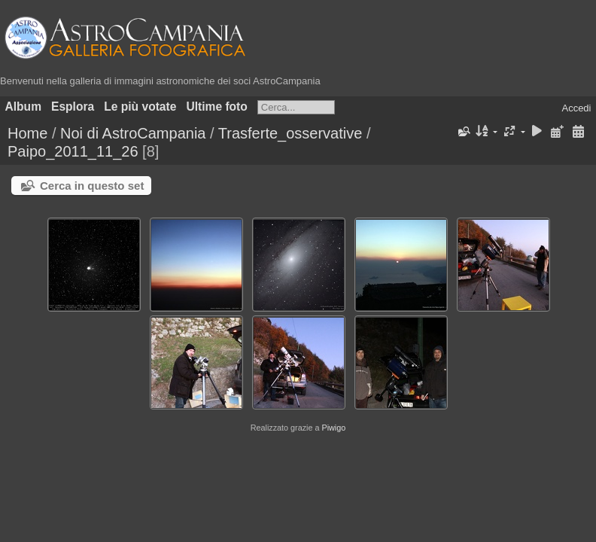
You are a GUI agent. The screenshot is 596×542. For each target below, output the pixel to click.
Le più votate (140, 106)
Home (27, 133)
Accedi (576, 108)
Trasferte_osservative (290, 133)
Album (23, 106)
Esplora (72, 106)
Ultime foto (216, 106)
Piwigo (333, 427)
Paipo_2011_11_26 (73, 151)
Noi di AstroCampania (132, 133)
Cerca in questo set (92, 185)
